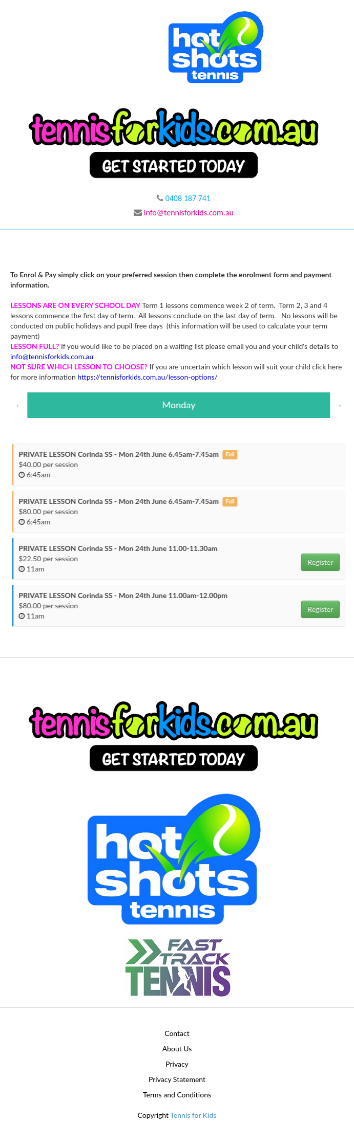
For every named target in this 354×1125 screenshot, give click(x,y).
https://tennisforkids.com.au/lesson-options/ (147, 376)
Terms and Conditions (177, 1094)
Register (324, 562)
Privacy (177, 1064)
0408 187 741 (184, 198)
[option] (182, 405)
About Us (177, 1048)
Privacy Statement (177, 1079)
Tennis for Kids (193, 1115)
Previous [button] (23, 405)
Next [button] (342, 405)
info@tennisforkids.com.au (184, 212)
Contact (177, 1033)
